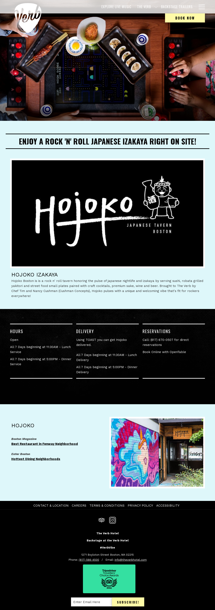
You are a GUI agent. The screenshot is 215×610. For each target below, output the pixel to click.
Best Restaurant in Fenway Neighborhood (44, 444)
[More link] (200, 6)
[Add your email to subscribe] (91, 601)
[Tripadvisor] (101, 519)
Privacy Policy (140, 505)
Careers (79, 505)
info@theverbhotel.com (131, 559)
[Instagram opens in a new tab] (112, 519)
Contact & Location (51, 505)
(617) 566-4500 (89, 559)
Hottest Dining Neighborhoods (35, 459)
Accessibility (168, 505)
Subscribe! (128, 602)
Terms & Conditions (107, 505)
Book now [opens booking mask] (185, 18)
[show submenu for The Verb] (137, 6)
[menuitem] (98, 6)
